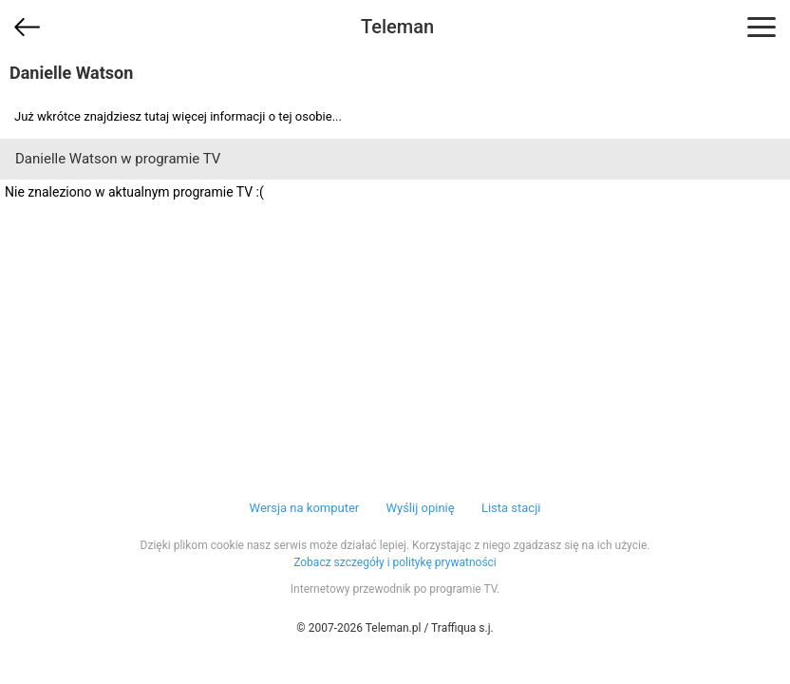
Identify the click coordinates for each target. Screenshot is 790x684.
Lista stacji (511, 508)
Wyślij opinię (420, 508)
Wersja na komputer (305, 508)
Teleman (397, 26)
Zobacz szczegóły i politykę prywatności (395, 562)
